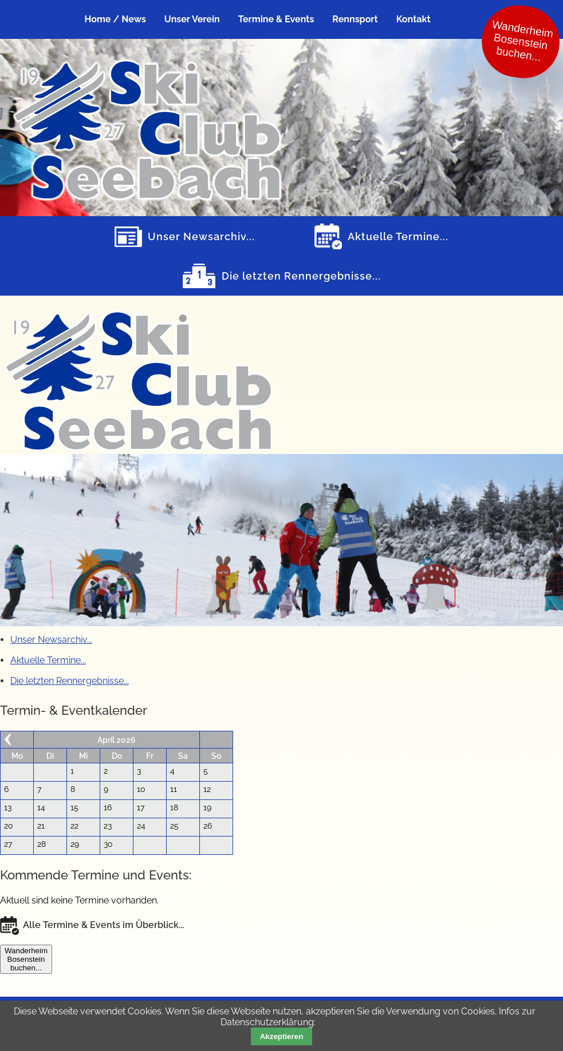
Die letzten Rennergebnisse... (301, 276)
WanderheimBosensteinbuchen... (26, 959)
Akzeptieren (282, 1036)
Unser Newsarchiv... (201, 236)
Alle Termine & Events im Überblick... (103, 924)
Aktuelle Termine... (398, 236)
